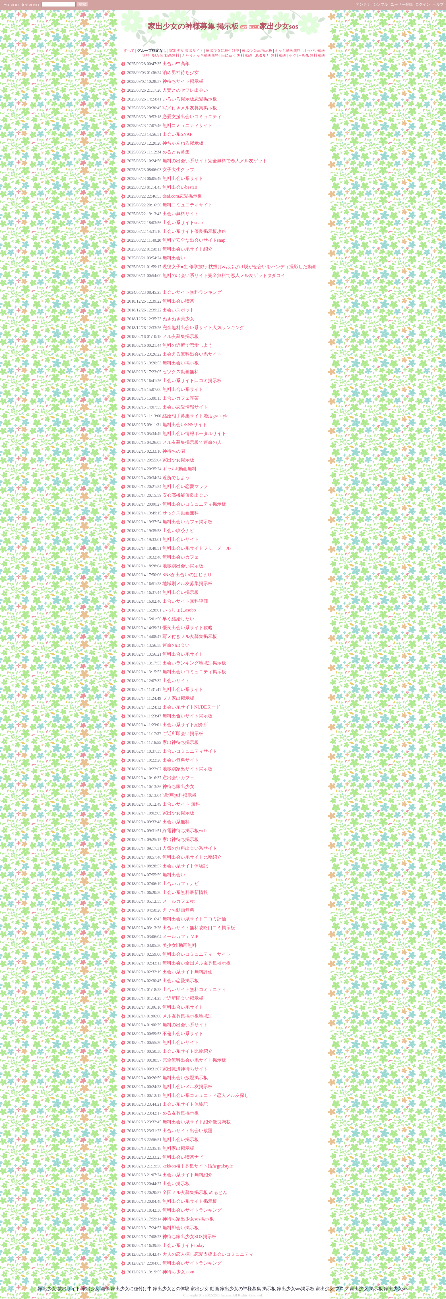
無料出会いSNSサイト (184, 424)
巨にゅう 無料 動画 (237, 56)
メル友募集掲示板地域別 (187, 1015)
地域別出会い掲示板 (182, 565)
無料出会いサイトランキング (192, 1210)
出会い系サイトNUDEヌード (191, 707)
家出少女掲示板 (178, 459)
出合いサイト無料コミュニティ (194, 989)
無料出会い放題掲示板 (185, 1077)
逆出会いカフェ (178, 777)
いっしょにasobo (179, 610)
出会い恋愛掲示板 (180, 980)
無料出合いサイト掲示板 (187, 715)
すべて (129, 51)
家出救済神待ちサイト (185, 1068)
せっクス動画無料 (180, 512)
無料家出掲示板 (178, 1148)
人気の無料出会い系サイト (189, 848)
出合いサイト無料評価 (185, 601)
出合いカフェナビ (180, 883)
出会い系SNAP (177, 134)
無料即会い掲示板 (180, 1227)
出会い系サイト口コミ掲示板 (192, 380)
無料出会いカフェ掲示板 (187, 521)
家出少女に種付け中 (222, 51)
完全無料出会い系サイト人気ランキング (203, 327)
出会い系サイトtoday (183, 1245)
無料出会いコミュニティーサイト (196, 954)
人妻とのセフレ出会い (185, 90)
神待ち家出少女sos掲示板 (188, 1218)
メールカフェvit (178, 901)
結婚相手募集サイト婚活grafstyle (195, 415)
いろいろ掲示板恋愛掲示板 (189, 99)
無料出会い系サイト (182, 178)
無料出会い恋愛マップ (185, 486)
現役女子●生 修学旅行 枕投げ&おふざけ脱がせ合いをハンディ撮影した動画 (239, 266)
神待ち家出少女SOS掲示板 (189, 1236)
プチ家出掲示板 (178, 698)
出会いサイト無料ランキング (192, 292)
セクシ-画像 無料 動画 (307, 56)
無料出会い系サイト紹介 (187, 249)
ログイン (422, 4)
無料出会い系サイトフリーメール (196, 548)
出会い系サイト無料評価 (187, 971)
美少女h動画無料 (179, 945)
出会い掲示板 (176, 1183)
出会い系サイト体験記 (185, 865)
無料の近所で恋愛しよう (187, 345)
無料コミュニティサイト (187, 125)
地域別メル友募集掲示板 (187, 583)
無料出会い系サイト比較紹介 (192, 857)
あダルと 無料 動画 (270, 56)
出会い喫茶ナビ (178, 530)
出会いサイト (176, 680)
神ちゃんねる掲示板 (182, 143)
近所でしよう (176, 477)
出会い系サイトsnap (182, 222)
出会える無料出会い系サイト (192, 354)
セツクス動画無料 (180, 371)
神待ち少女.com (178, 1271)
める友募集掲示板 (180, 1113)
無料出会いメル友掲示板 (187, 1086)
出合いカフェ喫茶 (180, 398)
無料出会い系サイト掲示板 (189, 1201)
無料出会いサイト (180, 539)
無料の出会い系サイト (185, 1024)
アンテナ (363, 4)
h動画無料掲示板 (179, 795)
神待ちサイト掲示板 (182, 81)
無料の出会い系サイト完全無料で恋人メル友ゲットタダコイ (223, 275)
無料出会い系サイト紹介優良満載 (196, 1121)
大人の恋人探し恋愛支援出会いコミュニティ (207, 1254)
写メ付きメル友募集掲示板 (189, 107)
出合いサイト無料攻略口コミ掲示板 (198, 927)
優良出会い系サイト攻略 (187, 627)
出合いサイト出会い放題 (187, 1130)
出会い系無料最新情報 (185, 892)
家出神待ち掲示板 (180, 742)
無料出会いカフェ (180, 557)
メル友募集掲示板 (180, 336)
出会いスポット (178, 309)
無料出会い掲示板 (180, 362)
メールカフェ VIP (180, 936)
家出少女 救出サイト (186, 51)
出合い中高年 (176, 63)
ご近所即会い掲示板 (182, 733)
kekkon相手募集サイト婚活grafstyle (197, 1165)
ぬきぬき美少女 (178, 318)
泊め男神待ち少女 (180, 72)
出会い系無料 (176, 821)
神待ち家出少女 (178, 786)
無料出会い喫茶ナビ (182, 1157)
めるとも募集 (176, 151)
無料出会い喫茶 (178, 301)
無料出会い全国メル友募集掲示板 (196, 963)
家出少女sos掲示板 (257, 51)
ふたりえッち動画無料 (200, 56)
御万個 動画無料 (165, 56)
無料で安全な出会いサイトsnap (193, 240)
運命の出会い (176, 645)
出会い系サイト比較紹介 (187, 1051)
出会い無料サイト (180, 213)
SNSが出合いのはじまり (187, 574)
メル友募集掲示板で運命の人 (192, 442)
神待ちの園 (173, 451)
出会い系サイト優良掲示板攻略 (194, 231)
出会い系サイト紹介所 (185, 724)
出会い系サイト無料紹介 (187, 1174)
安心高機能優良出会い (185, 495)
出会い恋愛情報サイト (185, 407)
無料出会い (173, 257)
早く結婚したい (178, 618)
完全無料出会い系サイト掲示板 (194, 1060)
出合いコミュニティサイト (189, 751)
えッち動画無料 (288, 51)
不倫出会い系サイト (182, 1033)
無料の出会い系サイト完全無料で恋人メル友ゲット (214, 160)
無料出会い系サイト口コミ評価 (194, 918)
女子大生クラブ (178, 169)
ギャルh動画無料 (179, 468)
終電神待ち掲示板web (184, 830)
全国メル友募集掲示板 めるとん (194, 1192)
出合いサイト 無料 (181, 804)
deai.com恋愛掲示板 (182, 196)
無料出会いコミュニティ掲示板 (194, 504)
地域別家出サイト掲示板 (187, 768)
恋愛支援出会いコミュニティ (192, 116)
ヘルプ (438, 4)
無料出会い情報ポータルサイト (194, 433)
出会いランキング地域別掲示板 (194, 662)
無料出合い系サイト (182, 389)
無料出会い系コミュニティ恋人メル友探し (205, 1095)
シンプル (380, 4)
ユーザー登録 (402, 4)
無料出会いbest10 (179, 187)
